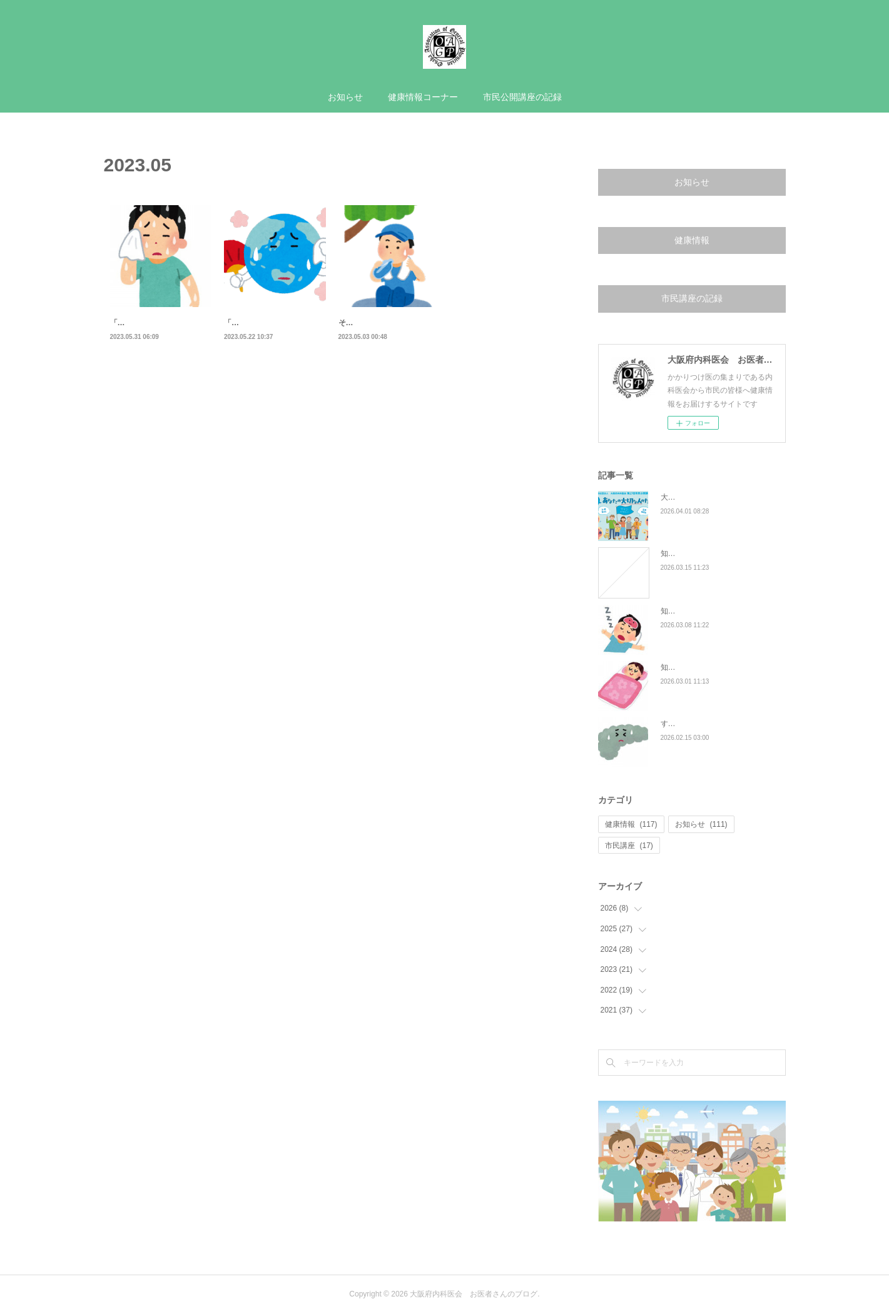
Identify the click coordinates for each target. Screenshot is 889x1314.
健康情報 (691, 240)
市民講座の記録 (692, 298)
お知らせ (345, 97)
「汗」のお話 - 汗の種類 (270, 322)
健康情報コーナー (423, 97)
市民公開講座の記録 (522, 97)
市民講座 (629, 845)
